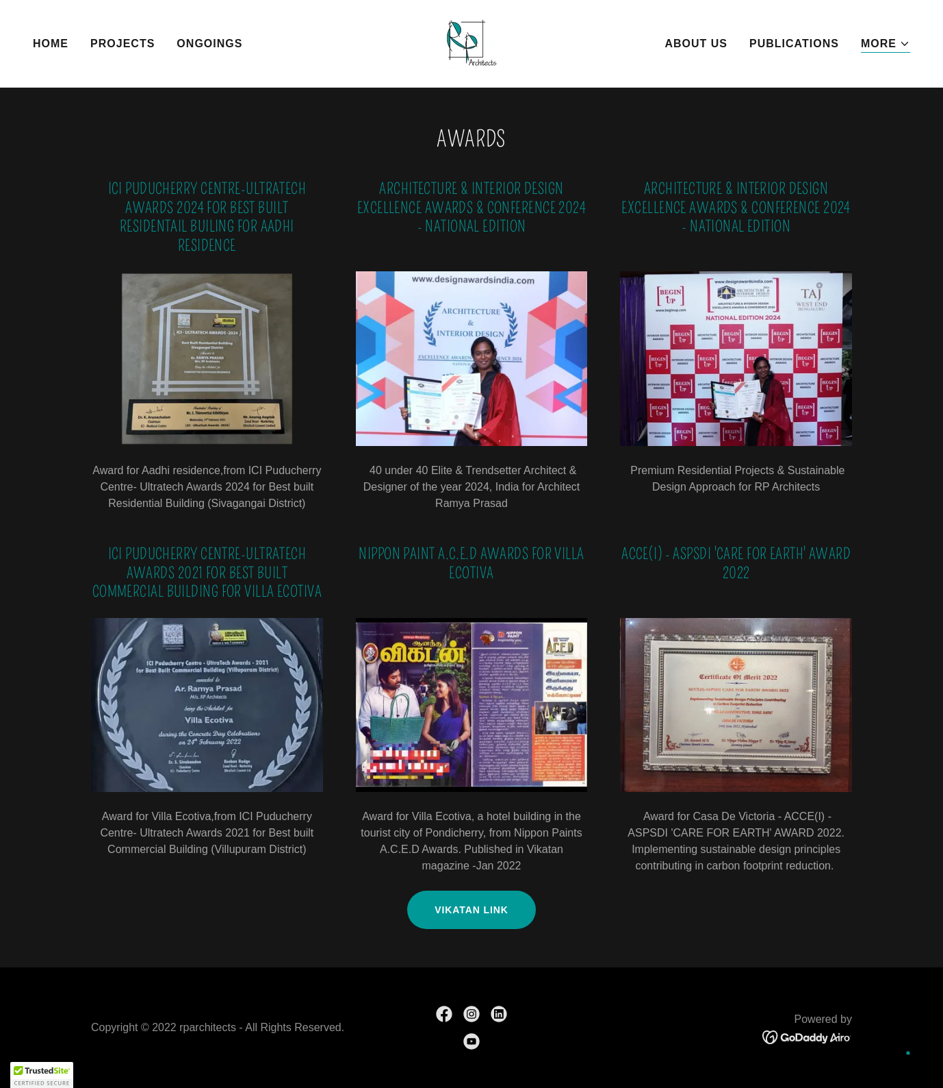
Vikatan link (471, 909)
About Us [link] (695, 43)
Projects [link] (122, 43)
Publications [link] (794, 43)
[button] (885, 44)
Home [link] (50, 43)
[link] (471, 43)
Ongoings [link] (209, 43)
